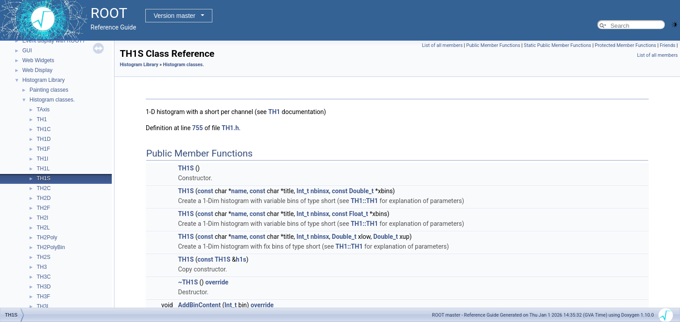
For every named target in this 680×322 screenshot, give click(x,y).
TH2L (43, 228)
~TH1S (188, 282)
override (216, 282)
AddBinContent (199, 305)
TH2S (44, 257)
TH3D (44, 287)
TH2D (44, 198)
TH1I (42, 159)
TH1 (42, 119)
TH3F (43, 296)
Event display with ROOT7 (53, 41)
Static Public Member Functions (557, 45)
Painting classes (49, 90)
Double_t (361, 191)
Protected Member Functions (625, 45)
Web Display (37, 70)
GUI (27, 50)
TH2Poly (47, 237)
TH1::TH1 (364, 200)
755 (197, 127)
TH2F (43, 208)
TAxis (43, 109)
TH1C (44, 129)
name (239, 191)
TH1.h (230, 127)
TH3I (42, 306)
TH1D (44, 139)
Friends (668, 45)
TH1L (43, 168)
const (205, 191)
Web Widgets (38, 60)
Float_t (358, 213)
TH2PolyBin (51, 247)
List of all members (442, 45)
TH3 (42, 267)
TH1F (43, 149)
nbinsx (319, 191)
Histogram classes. (52, 100)
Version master (174, 15)
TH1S (44, 178)
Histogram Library (43, 80)
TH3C (44, 277)
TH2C (44, 188)
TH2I (42, 218)
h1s (241, 259)
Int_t (302, 191)
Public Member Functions (493, 45)
